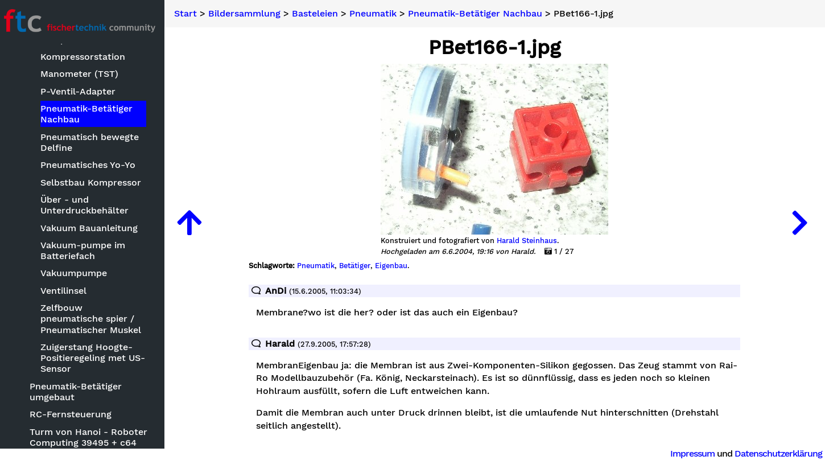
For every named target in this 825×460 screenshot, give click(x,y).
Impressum (692, 453)
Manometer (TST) (84, 74)
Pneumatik (379, 14)
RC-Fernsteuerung (76, 414)
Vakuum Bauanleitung (94, 228)
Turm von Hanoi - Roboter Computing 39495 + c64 (93, 437)
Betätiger (358, 266)
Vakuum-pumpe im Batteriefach (88, 250)
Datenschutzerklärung (778, 453)
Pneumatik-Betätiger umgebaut (81, 391)
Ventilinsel (69, 290)
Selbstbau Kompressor (96, 182)
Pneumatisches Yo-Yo (93, 164)
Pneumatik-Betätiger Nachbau (92, 114)
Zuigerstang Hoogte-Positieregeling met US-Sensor (98, 358)
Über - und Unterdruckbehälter (90, 205)
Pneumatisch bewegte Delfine (95, 142)
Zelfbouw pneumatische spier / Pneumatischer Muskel (96, 318)
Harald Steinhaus (530, 241)
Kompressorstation (88, 56)
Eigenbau (394, 266)
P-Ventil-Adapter (83, 91)
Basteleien (322, 14)
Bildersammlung (251, 14)
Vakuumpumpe (79, 273)
